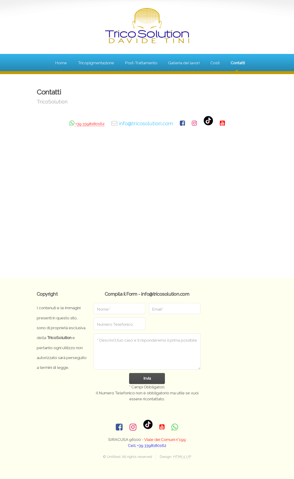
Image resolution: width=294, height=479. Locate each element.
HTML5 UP (182, 456)
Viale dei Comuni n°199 (165, 439)
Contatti (238, 63)
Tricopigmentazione (96, 63)
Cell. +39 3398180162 (147, 445)
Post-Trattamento (141, 63)
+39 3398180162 (89, 124)
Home (61, 63)
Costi (215, 63)
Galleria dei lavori (184, 63)
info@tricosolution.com (145, 123)
